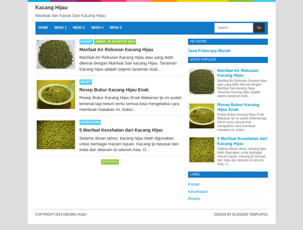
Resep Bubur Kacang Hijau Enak (114, 89)
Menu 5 (116, 27)
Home (43, 27)
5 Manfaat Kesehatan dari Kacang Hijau (121, 130)
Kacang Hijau (75, 214)
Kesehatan (90, 122)
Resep (85, 82)
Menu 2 (79, 27)
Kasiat (86, 41)
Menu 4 (97, 27)
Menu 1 (61, 27)
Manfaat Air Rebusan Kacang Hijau (116, 49)
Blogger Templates (250, 214)
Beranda (109, 162)
